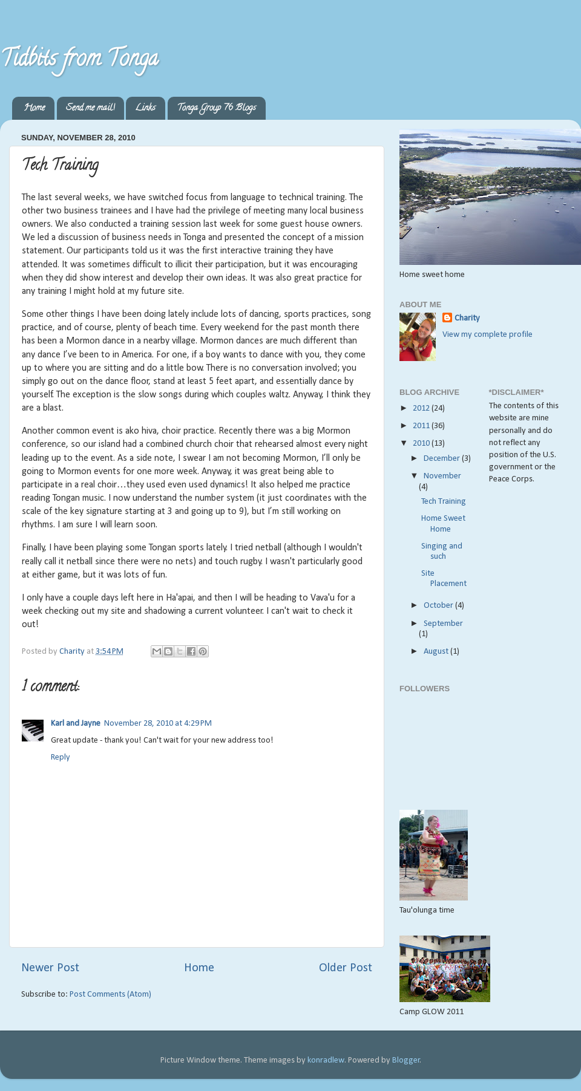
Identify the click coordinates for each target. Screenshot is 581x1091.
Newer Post (50, 968)
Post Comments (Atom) (110, 994)
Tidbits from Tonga (79, 60)
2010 (422, 443)
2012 (422, 408)
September (443, 623)
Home (34, 109)
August (437, 651)
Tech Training (443, 501)
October (439, 605)
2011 (422, 426)
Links (145, 109)
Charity (467, 318)
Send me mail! (90, 109)
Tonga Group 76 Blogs (216, 109)
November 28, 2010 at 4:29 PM (158, 723)
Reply (60, 757)
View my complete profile (487, 334)
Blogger (406, 1060)
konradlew (325, 1060)
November (442, 476)
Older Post (345, 968)
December (443, 458)
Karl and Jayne (75, 723)
